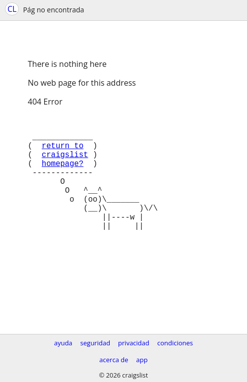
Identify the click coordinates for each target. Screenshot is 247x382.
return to (62, 153)
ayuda (63, 342)
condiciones (175, 342)
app (142, 359)
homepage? (62, 174)
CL (11, 8)
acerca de (113, 359)
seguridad (95, 342)
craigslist (65, 164)
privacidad (133, 342)
